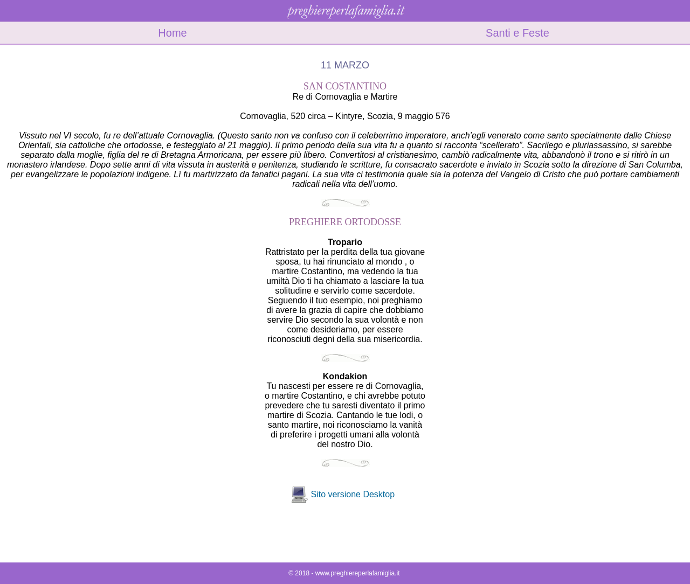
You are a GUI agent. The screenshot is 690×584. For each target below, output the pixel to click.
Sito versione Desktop (352, 494)
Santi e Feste (517, 33)
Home (172, 33)
